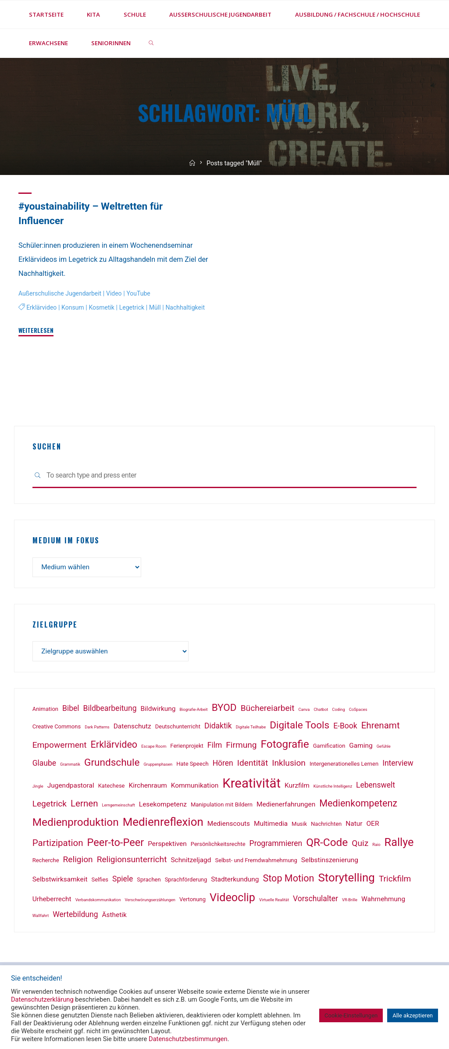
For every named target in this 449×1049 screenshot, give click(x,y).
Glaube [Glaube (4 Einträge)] (44, 764)
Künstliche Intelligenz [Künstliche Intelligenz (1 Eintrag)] (333, 787)
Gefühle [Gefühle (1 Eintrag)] (384, 748)
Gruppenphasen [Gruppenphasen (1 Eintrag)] (158, 766)
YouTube (142, 293)
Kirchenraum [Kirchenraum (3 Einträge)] (148, 787)
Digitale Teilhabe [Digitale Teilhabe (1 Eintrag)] (251, 728)
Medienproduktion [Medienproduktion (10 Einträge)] (75, 823)
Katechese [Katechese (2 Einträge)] (111, 787)
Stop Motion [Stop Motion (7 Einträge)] (288, 879)
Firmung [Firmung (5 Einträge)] (241, 747)
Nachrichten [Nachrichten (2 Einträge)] (326, 825)
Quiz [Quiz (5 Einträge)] (360, 845)
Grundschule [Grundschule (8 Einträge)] (112, 764)
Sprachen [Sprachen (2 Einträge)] (148, 881)
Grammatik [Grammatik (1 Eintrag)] (70, 766)
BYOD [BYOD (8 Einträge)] (224, 709)
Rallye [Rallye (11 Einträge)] (399, 844)
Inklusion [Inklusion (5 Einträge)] (289, 765)
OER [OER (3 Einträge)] (373, 825)
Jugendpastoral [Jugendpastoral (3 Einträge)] (70, 787)
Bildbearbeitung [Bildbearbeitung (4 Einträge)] (110, 710)
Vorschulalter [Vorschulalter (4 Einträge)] (315, 900)
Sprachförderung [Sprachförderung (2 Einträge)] (186, 881)
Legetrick (135, 307)
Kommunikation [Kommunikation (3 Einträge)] (195, 787)
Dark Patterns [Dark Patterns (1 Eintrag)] (97, 728)
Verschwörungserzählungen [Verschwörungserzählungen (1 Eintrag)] (150, 901)
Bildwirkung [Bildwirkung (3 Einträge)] (158, 710)
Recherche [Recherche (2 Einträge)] (45, 862)
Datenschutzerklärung (42, 999)
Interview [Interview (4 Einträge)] (397, 764)
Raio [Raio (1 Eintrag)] (376, 846)
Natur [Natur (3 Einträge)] (354, 825)
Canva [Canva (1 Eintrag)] (304, 711)
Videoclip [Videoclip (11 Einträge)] (232, 899)
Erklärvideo (42, 307)
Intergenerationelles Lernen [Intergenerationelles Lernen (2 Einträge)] (344, 765)
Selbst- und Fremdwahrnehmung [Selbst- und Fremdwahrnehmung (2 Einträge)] (256, 862)
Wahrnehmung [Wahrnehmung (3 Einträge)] (383, 901)
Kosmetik (104, 307)
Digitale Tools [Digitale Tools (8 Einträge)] (299, 727)
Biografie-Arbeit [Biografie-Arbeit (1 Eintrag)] (193, 711)
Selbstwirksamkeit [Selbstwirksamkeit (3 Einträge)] (60, 881)
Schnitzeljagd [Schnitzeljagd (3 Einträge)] (191, 862)
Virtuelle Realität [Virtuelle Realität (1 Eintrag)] (274, 901)
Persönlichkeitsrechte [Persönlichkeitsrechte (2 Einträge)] (218, 845)
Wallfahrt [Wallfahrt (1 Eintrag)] (40, 916)
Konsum (74, 307)
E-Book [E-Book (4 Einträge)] (345, 727)
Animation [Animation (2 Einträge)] (45, 710)
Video (117, 293)
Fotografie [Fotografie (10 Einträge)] (285, 745)
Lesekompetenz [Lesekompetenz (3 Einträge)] (163, 806)
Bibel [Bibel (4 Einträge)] (70, 710)
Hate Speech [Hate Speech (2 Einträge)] (192, 765)
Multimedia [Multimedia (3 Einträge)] (271, 825)
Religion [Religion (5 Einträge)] (78, 861)
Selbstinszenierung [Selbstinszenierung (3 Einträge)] (329, 862)
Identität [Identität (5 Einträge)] (252, 765)
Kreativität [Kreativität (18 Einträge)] (251, 784)
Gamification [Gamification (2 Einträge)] (329, 747)
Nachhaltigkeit (38, 320)
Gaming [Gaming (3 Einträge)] (360, 747)
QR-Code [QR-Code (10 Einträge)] (327, 844)
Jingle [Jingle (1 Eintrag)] (37, 787)
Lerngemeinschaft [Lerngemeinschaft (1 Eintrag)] (118, 806)
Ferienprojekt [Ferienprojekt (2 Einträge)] (186, 747)
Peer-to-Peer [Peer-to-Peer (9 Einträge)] (115, 844)
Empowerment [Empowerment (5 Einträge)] (59, 747)
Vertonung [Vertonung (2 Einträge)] (192, 901)
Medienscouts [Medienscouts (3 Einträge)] (228, 825)
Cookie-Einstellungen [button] (351, 1015)
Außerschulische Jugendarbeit (61, 293)
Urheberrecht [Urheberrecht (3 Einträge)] (51, 901)
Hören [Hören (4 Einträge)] (223, 764)
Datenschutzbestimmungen (188, 1039)
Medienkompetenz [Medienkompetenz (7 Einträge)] (358, 804)
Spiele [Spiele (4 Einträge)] (122, 880)
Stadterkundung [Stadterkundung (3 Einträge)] (235, 881)
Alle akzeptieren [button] (412, 1015)
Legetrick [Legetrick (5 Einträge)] (49, 805)
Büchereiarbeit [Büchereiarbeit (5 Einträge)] (268, 710)
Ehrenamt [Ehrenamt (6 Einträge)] (380, 727)
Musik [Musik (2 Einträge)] (299, 825)
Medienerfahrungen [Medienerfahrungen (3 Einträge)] (286, 806)
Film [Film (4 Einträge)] (214, 746)
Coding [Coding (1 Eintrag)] (338, 711)
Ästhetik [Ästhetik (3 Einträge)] (114, 916)
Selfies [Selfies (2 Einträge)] (99, 881)
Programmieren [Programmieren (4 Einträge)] (276, 845)
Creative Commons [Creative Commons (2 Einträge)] (56, 728)
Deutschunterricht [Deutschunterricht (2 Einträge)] (177, 728)
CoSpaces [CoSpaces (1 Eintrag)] (358, 711)
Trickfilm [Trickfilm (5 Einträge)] (395, 880)
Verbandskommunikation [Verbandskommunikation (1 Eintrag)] (98, 901)
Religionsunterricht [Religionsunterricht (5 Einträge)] (132, 861)
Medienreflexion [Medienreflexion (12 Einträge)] (163, 823)
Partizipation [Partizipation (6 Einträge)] (57, 844)
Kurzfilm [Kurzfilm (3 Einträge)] (297, 787)
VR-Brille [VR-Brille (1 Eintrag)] (349, 901)
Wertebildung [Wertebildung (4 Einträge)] (75, 915)
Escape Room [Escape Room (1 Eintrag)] (153, 748)
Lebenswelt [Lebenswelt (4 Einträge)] (375, 786)
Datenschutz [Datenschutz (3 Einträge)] (132, 728)
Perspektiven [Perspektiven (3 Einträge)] (167, 845)
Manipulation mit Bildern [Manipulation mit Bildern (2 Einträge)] (222, 806)
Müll (159, 307)
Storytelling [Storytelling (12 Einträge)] (346, 879)
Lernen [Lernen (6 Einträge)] (84, 804)
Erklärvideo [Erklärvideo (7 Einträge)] (114, 746)
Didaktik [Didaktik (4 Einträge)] (218, 727)
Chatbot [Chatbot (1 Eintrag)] (321, 711)
